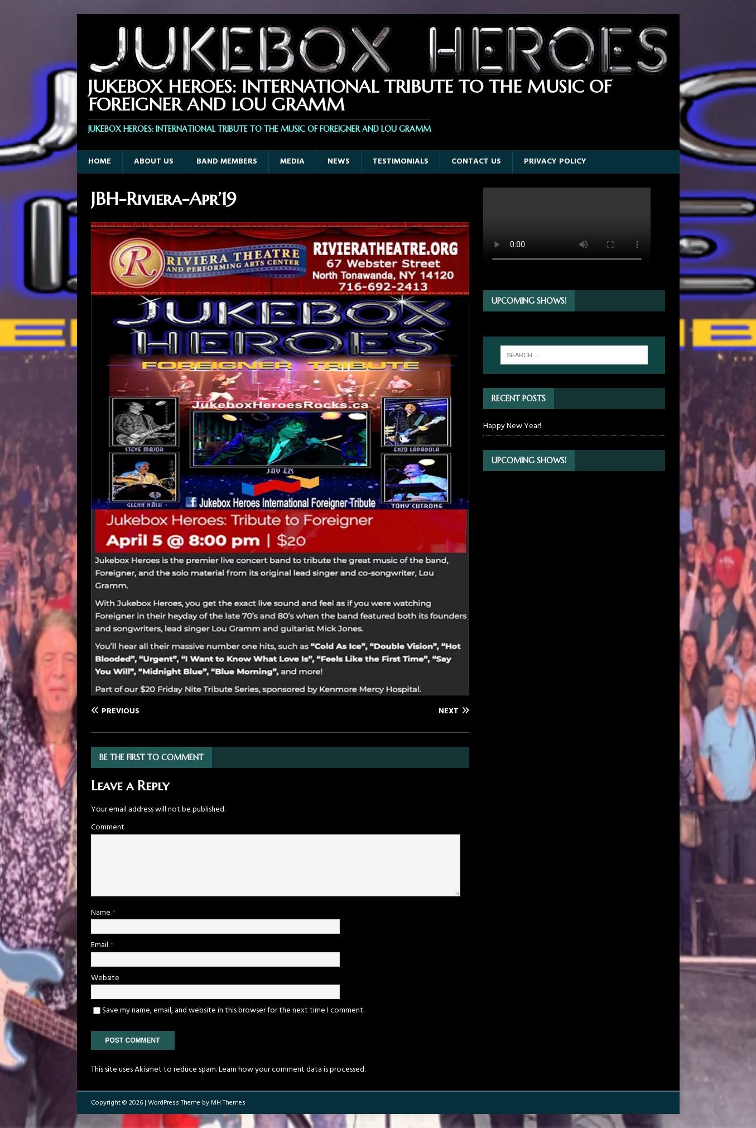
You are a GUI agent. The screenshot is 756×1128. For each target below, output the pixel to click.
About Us (154, 161)
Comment (107, 827)
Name (101, 912)
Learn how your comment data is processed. (292, 1069)
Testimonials (400, 161)
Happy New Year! (512, 426)
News (339, 161)
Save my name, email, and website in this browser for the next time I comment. (233, 1010)
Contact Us (476, 161)
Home (99, 161)
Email (100, 945)
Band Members (226, 161)
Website (105, 978)
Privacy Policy (555, 161)
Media (292, 161)
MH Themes (228, 1102)
